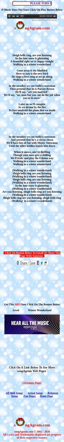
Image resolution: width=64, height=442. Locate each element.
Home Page (46, 396)
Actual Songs (35, 393)
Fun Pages (29, 396)
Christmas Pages (32, 382)
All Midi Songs (14, 393)
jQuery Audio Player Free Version (44, 20)
